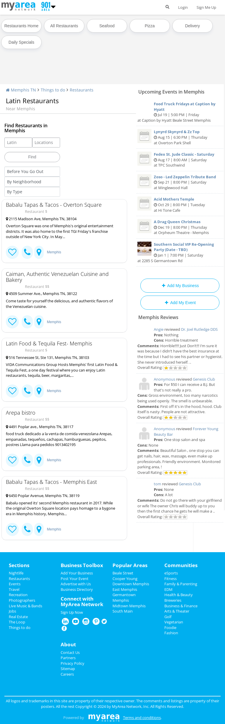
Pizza (150, 25)
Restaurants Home (21, 25)
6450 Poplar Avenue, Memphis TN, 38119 (42, 495)
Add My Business (180, 285)
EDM (168, 589)
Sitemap (68, 668)
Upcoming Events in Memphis (171, 92)
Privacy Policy (72, 663)
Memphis (54, 252)
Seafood (107, 25)
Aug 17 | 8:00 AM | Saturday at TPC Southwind (179, 160)
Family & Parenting (180, 583)
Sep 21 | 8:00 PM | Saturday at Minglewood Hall (179, 182)
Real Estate (18, 616)
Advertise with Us (76, 583)
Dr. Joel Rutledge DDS (199, 329)
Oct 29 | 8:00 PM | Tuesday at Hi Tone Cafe (179, 204)
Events (15, 583)
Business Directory (77, 589)
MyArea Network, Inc (130, 706)
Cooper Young (124, 578)
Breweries (172, 600)
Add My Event (180, 302)
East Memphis (124, 589)
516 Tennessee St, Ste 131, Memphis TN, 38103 (47, 357)
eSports (171, 573)
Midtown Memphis (129, 605)
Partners (68, 657)
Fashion (171, 632)
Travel (14, 589)
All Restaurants (64, 25)
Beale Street (122, 573)
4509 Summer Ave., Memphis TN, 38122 (41, 293)
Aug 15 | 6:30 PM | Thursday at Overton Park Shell (179, 137)
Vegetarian (173, 622)
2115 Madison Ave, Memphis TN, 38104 (41, 218)
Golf (167, 616)
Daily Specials (21, 42)
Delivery (192, 25)
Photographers (22, 600)
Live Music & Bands (25, 605)
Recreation (18, 594)
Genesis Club (204, 379)
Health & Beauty (178, 594)
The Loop (17, 622)
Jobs (12, 611)
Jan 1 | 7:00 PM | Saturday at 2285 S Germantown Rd (179, 252)
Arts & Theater (176, 611)
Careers (67, 674)
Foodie (170, 627)
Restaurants (81, 90)
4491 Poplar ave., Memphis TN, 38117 (39, 426)
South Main (122, 611)
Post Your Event (74, 578)
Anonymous (164, 379)
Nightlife (16, 573)
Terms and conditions (142, 717)
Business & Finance (180, 605)
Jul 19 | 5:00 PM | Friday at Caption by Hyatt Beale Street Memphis (179, 112)
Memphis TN (21, 90)
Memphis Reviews (158, 317)
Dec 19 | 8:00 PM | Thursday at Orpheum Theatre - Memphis (179, 227)
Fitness (170, 578)
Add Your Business (77, 573)
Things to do (53, 90)
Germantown (124, 594)
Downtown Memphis (130, 583)
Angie (158, 329)
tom (157, 483)
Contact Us (70, 652)
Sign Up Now (72, 612)
